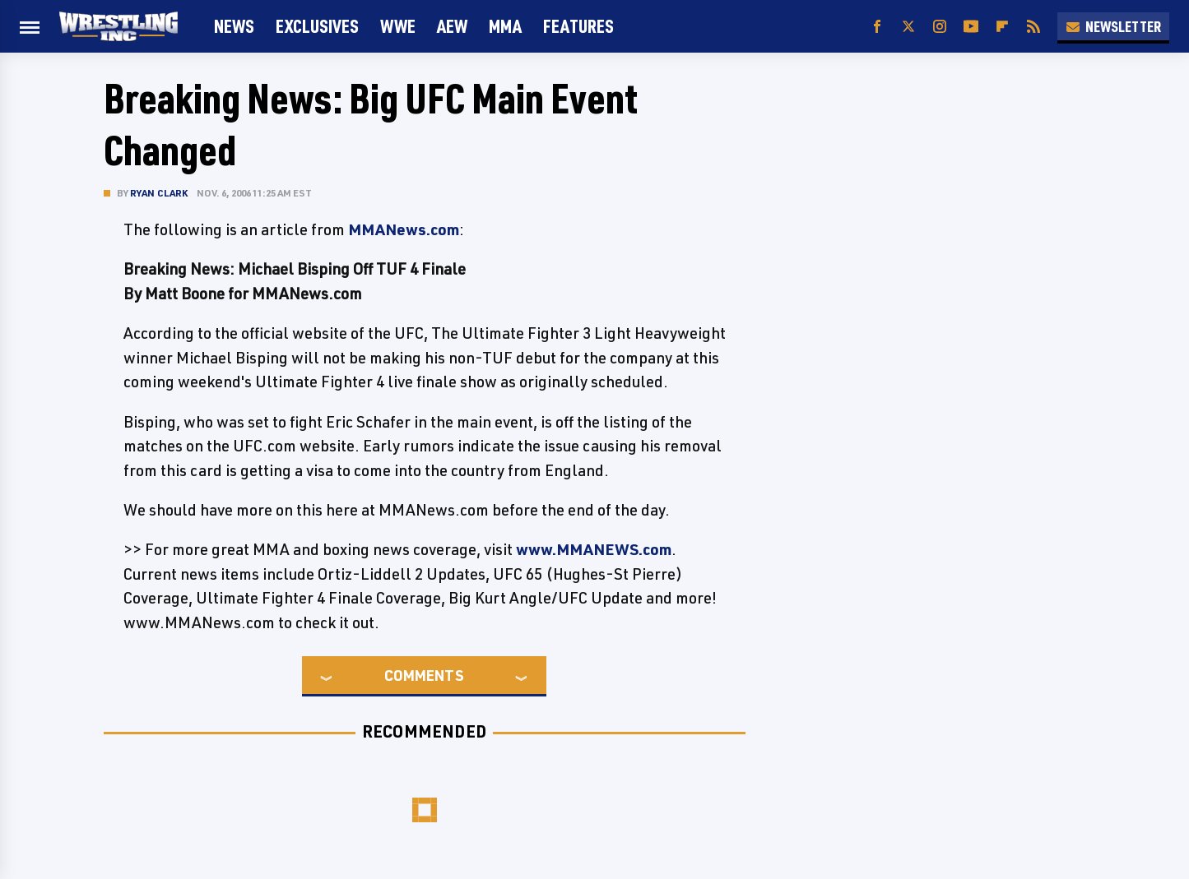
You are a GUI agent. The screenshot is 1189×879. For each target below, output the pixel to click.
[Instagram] (939, 27)
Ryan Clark (159, 193)
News (234, 26)
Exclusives (317, 26)
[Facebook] (877, 27)
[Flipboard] (1002, 27)
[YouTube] (971, 27)
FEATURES (578, 26)
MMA (505, 26)
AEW (452, 26)
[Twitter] (908, 27)
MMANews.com (403, 229)
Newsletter (1113, 26)
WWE (398, 26)
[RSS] (1033, 27)
